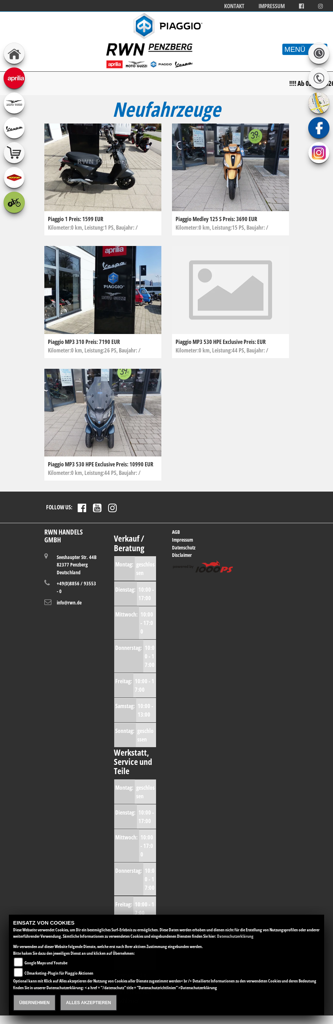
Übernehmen (34, 1002)
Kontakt (234, 6)
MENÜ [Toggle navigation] (304, 49)
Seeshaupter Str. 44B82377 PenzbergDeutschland (76, 564)
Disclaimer (182, 555)
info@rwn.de (69, 602)
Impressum (272, 6)
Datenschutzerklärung (235, 936)
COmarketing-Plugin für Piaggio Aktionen (58, 973)
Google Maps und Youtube (45, 963)
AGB (176, 532)
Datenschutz (183, 547)
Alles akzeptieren (88, 1002)
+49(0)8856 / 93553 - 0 (76, 587)
